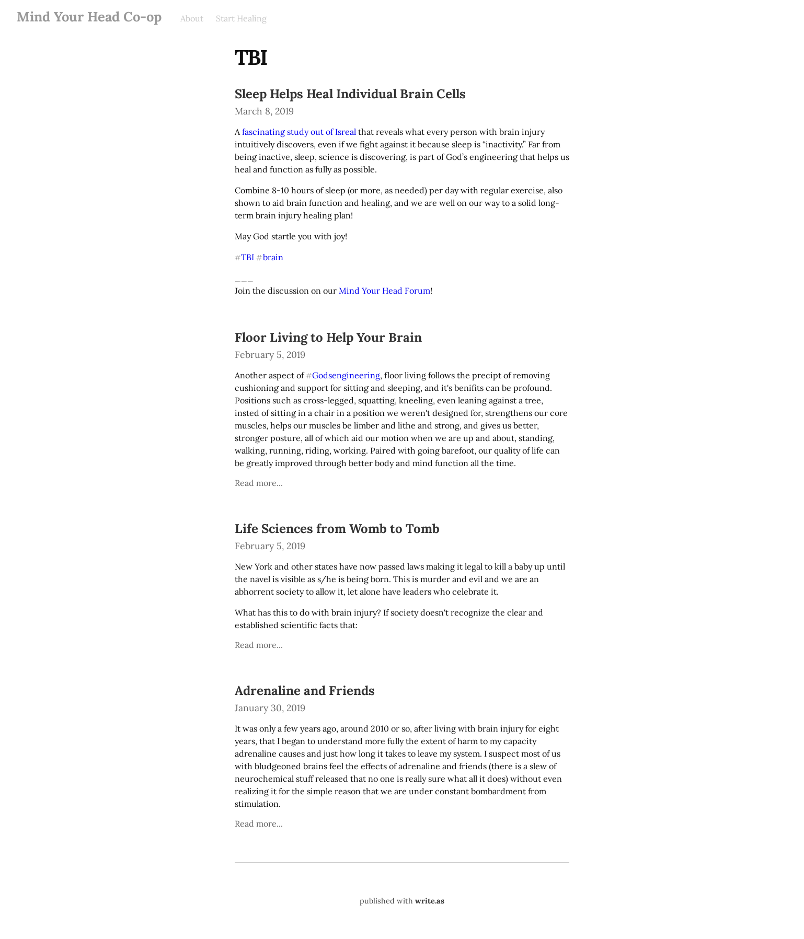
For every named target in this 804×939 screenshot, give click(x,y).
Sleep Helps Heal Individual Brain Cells (350, 94)
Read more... (259, 483)
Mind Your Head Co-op (89, 16)
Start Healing (241, 18)
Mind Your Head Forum (384, 290)
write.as (429, 901)
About (191, 18)
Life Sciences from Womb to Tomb (337, 528)
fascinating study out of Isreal (299, 131)
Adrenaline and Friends (305, 690)
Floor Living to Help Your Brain (328, 337)
